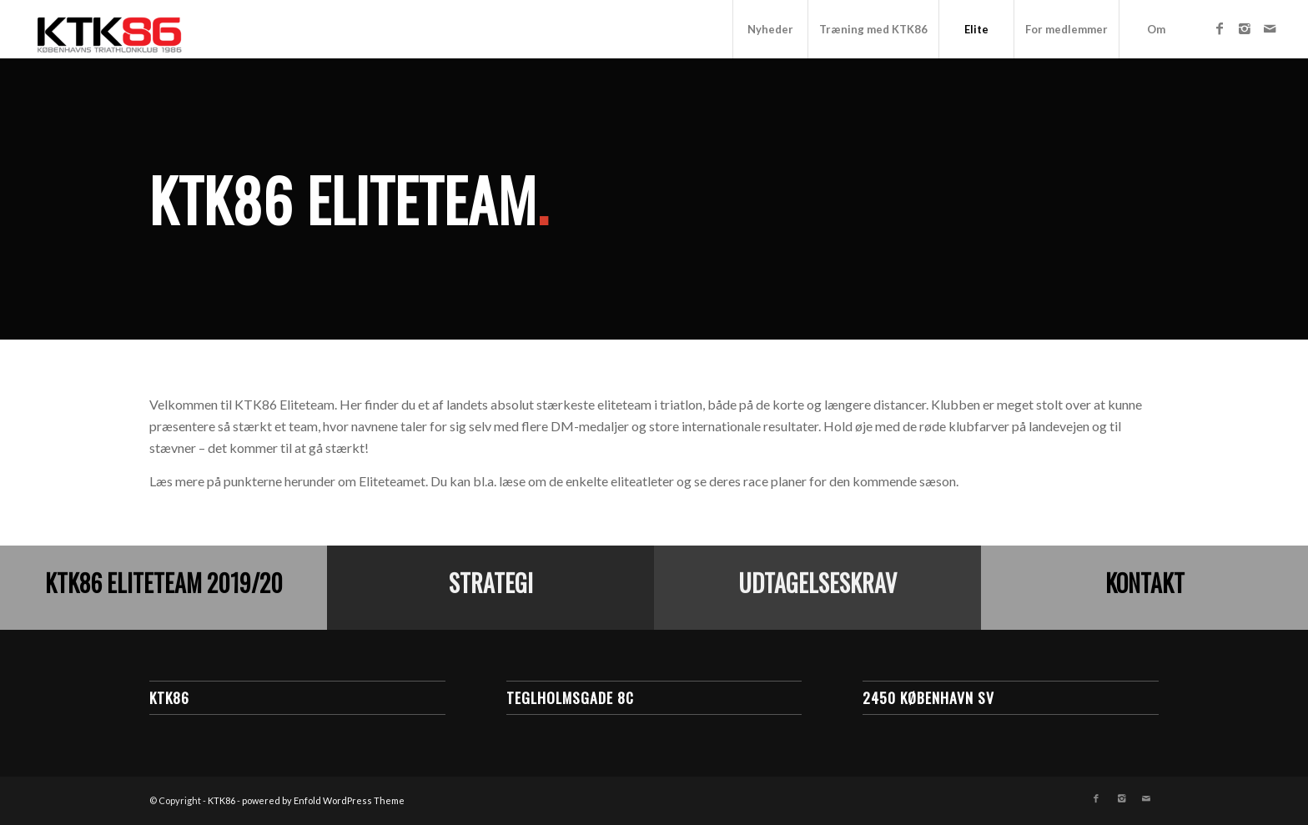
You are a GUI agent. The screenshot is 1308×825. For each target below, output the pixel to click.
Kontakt (1145, 583)
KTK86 (221, 800)
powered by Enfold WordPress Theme (323, 800)
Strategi (491, 583)
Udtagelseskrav (817, 583)
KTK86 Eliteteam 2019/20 (164, 583)
